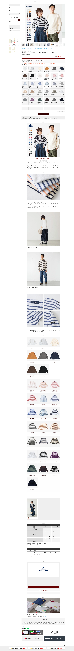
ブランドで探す (24, 48)
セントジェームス (15, 21)
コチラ (34, 544)
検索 (19, 20)
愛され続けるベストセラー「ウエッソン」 (42, 48)
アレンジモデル (50, 48)
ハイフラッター (15, 24)
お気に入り (11, 9)
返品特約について (24, 626)
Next (64, 23)
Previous (23, 23)
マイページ (11, 7)
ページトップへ (64, 645)
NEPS (11, 24)
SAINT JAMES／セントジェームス (31, 48)
